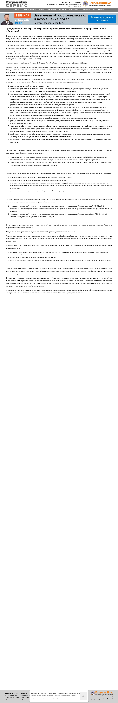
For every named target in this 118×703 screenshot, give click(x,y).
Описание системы (12, 695)
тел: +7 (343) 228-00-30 (71, 2)
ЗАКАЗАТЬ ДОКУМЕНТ (29, 9)
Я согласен (83, 696)
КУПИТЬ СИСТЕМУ (74, 9)
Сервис (24, 693)
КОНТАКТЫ (86, 9)
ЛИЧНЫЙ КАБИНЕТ (98, 9)
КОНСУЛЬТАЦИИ (52, 9)
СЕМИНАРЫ (62, 9)
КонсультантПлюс (12, 693)
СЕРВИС (41, 9)
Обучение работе (27, 695)
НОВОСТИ (17, 9)
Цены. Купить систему (12, 697)
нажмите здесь (62, 698)
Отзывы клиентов (11, 700)
